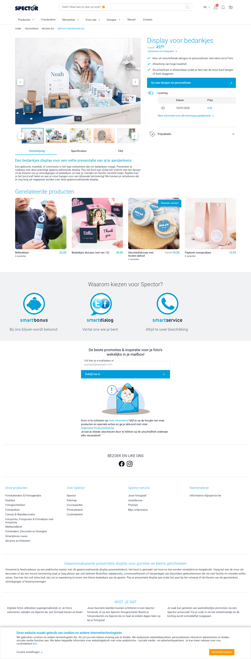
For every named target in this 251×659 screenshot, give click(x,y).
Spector (71, 495)
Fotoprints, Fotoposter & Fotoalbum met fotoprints (29, 521)
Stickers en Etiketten (17, 540)
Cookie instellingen (30, 652)
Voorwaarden (75, 505)
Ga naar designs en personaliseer (171, 82)
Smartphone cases (16, 536)
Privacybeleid (74, 509)
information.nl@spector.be (205, 495)
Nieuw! (131, 19)
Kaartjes (10, 500)
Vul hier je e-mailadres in (99, 360)
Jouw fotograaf (137, 495)
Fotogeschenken (15, 505)
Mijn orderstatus (138, 509)
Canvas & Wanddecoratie (20, 514)
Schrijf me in (92, 374)
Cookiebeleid (74, 514)
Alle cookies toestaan (221, 652)
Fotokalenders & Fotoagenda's (23, 495)
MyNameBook (13, 526)
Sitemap (72, 500)
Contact (147, 19)
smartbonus (135, 500)
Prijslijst (133, 505)
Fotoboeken (48, 19)
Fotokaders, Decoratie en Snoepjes (26, 531)
